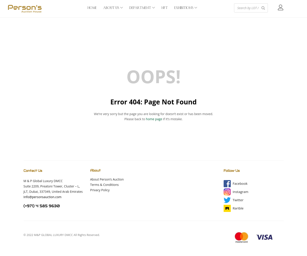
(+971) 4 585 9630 (42, 206)
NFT (164, 8)
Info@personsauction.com (43, 197)
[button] (240, 183)
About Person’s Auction (107, 179)
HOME (92, 8)
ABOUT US (113, 8)
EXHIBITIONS (185, 8)
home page (154, 119)
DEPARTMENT (142, 8)
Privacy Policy (100, 190)
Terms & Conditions (104, 185)
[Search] (263, 8)
